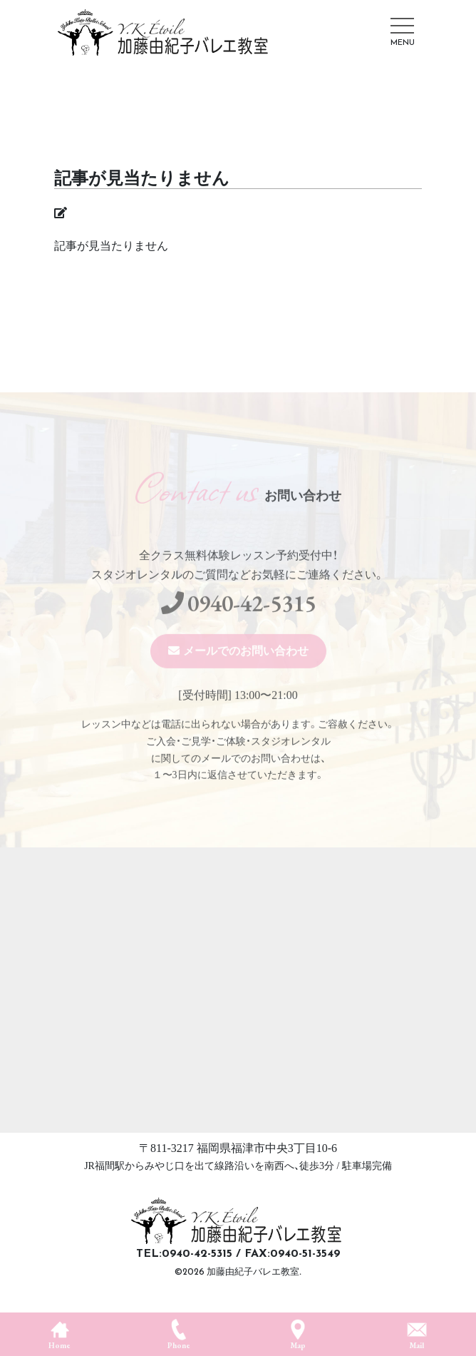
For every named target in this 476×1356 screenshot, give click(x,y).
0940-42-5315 (251, 624)
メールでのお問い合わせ (246, 672)
